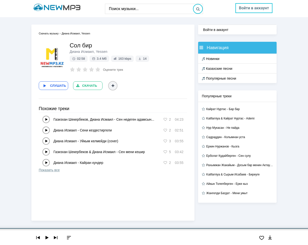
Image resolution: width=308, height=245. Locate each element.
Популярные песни (219, 78)
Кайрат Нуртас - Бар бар (223, 109)
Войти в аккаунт (254, 8)
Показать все (49, 170)
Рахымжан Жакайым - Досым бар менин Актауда (239, 165)
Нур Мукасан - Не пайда (222, 128)
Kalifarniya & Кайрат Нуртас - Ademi (230, 118)
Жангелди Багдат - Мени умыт (227, 193)
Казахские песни (217, 68)
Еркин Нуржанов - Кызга (222, 146)
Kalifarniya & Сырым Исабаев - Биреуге (233, 174)
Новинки (210, 58)
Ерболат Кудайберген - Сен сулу (228, 156)
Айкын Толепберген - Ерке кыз (227, 184)
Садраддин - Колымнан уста (225, 137)
